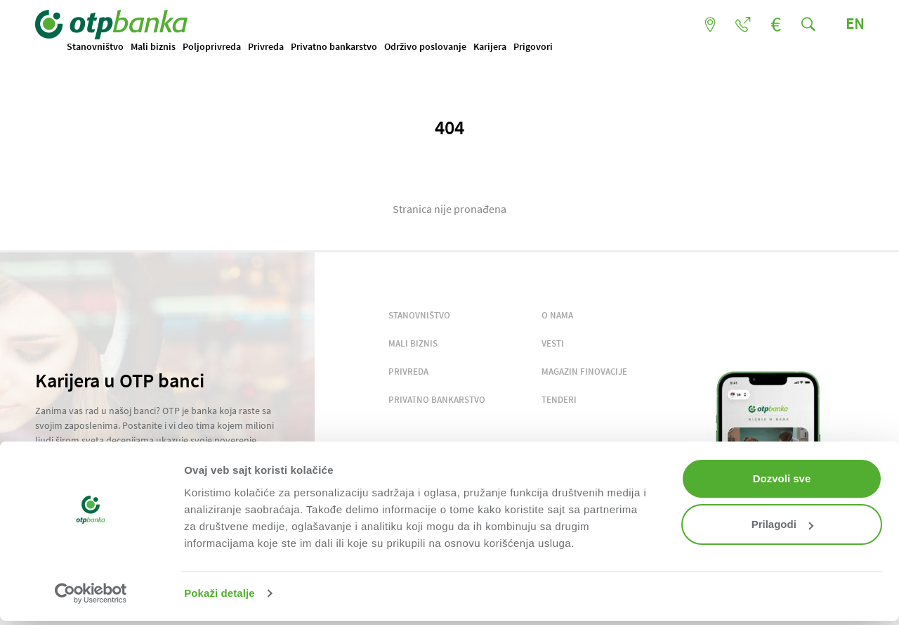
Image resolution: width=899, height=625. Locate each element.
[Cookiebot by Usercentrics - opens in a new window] (90, 593)
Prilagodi (782, 524)
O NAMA (557, 315)
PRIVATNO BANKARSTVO (436, 400)
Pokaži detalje (219, 593)
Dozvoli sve (782, 478)
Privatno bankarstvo (334, 46)
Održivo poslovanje (425, 46)
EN (855, 23)
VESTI (553, 343)
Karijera (489, 46)
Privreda (266, 46)
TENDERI (559, 400)
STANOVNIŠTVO (419, 315)
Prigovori (533, 46)
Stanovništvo (95, 46)
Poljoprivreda (212, 46)
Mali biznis (153, 46)
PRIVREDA (408, 372)
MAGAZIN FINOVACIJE (584, 372)
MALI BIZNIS (413, 343)
